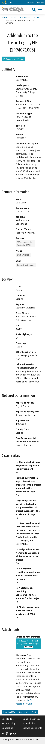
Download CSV (9, 712)
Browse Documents (32, 727)
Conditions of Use (31, 718)
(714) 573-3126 (23, 255)
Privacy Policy (8, 723)
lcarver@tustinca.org (26, 265)
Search (13, 17)
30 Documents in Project (13, 59)
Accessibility (29, 723)
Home (4, 17)
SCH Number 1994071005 (30, 17)
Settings (40, 2)
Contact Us (30, 2)
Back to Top (8, 718)
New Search (23, 712)
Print (34, 712)
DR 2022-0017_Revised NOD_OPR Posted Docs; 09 (28, 644)
